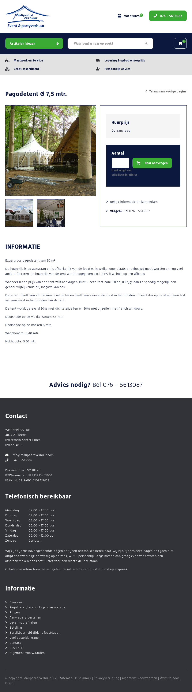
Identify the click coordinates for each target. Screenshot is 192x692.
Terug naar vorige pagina (166, 91)
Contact (15, 642)
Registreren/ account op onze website (38, 607)
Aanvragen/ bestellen (25, 617)
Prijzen (15, 612)
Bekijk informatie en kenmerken (134, 201)
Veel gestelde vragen (25, 637)
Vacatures (130, 16)
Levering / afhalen (23, 622)
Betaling (16, 627)
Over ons (16, 602)
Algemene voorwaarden (27, 653)
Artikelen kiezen (34, 43)
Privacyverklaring (106, 678)
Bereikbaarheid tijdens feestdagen (35, 632)
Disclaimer (83, 678)
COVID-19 (17, 647)
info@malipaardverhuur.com (29, 455)
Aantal (118, 153)
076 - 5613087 (139, 211)
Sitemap (66, 678)
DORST (10, 683)
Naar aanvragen (152, 163)
